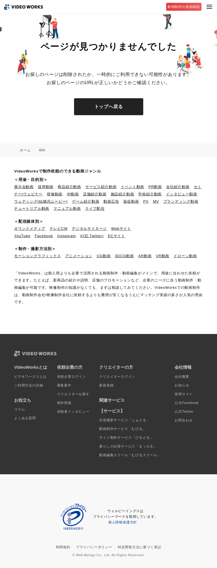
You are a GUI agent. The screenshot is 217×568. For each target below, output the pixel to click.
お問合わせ (184, 420)
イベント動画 (132, 187)
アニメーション (79, 256)
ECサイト (116, 236)
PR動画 (155, 187)
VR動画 (163, 256)
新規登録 (106, 385)
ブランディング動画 (180, 201)
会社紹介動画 (178, 187)
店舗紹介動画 (95, 194)
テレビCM (58, 228)
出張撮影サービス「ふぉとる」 (124, 420)
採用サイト (184, 394)
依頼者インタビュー (73, 412)
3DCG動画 (124, 256)
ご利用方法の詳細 (28, 385)
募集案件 (64, 385)
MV (156, 201)
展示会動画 (24, 187)
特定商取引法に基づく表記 (139, 547)
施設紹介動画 (122, 194)
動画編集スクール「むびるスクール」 (130, 455)
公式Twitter (184, 412)
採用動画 (45, 187)
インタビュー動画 (181, 194)
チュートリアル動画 (31, 208)
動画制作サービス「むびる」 (122, 429)
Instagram (66, 236)
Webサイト (121, 228)
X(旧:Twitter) (92, 236)
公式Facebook (187, 403)
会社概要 (182, 377)
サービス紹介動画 (100, 187)
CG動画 (103, 256)
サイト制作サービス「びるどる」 (126, 438)
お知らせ (182, 385)
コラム (19, 409)
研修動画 (54, 194)
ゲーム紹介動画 (85, 201)
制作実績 (64, 403)
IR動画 (73, 194)
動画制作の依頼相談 (184, 7)
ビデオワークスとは (30, 377)
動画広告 (111, 201)
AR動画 (145, 256)
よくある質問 (25, 418)
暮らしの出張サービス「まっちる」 (128, 446)
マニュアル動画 (67, 208)
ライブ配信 (95, 208)
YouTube (22, 236)
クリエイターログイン (117, 377)
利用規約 (63, 547)
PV (146, 201)
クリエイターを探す (73, 394)
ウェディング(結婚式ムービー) (41, 201)
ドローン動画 (185, 256)
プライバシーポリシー (94, 547)
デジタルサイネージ (89, 228)
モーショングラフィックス (37, 256)
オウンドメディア (29, 228)
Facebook (44, 236)
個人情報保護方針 (122, 522)
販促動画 (131, 201)
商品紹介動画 (69, 187)
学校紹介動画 (150, 194)
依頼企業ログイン (71, 377)
